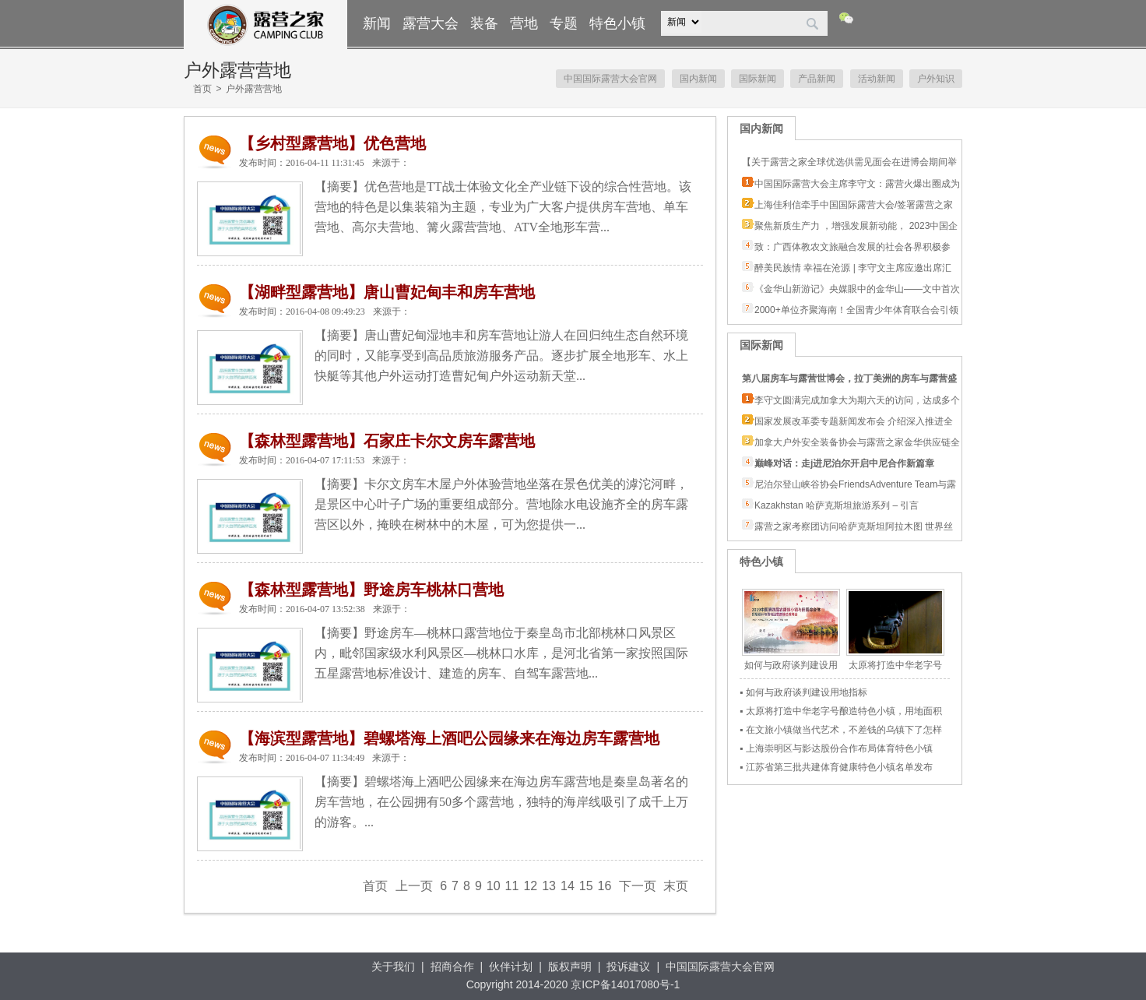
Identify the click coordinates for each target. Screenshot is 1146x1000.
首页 (202, 88)
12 (530, 886)
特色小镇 (617, 23)
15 (586, 886)
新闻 (377, 23)
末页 (675, 886)
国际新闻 (757, 78)
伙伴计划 (511, 966)
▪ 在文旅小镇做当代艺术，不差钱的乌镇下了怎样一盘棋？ (841, 731)
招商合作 (452, 966)
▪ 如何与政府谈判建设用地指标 (803, 692)
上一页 (414, 886)
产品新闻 (816, 78)
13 (549, 886)
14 (568, 886)
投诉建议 (628, 966)
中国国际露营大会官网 (610, 78)
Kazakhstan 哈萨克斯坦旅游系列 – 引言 (836, 505)
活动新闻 (876, 78)
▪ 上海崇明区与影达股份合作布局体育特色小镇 (836, 748)
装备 (484, 23)
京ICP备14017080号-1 (625, 984)
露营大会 (431, 23)
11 (512, 886)
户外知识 (935, 78)
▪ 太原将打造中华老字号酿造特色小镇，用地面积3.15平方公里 (841, 713)
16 (605, 886)
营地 (524, 23)
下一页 (637, 886)
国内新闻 (698, 78)
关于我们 (393, 966)
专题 (564, 23)
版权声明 (570, 966)
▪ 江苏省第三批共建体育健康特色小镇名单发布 (836, 767)
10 (494, 886)
